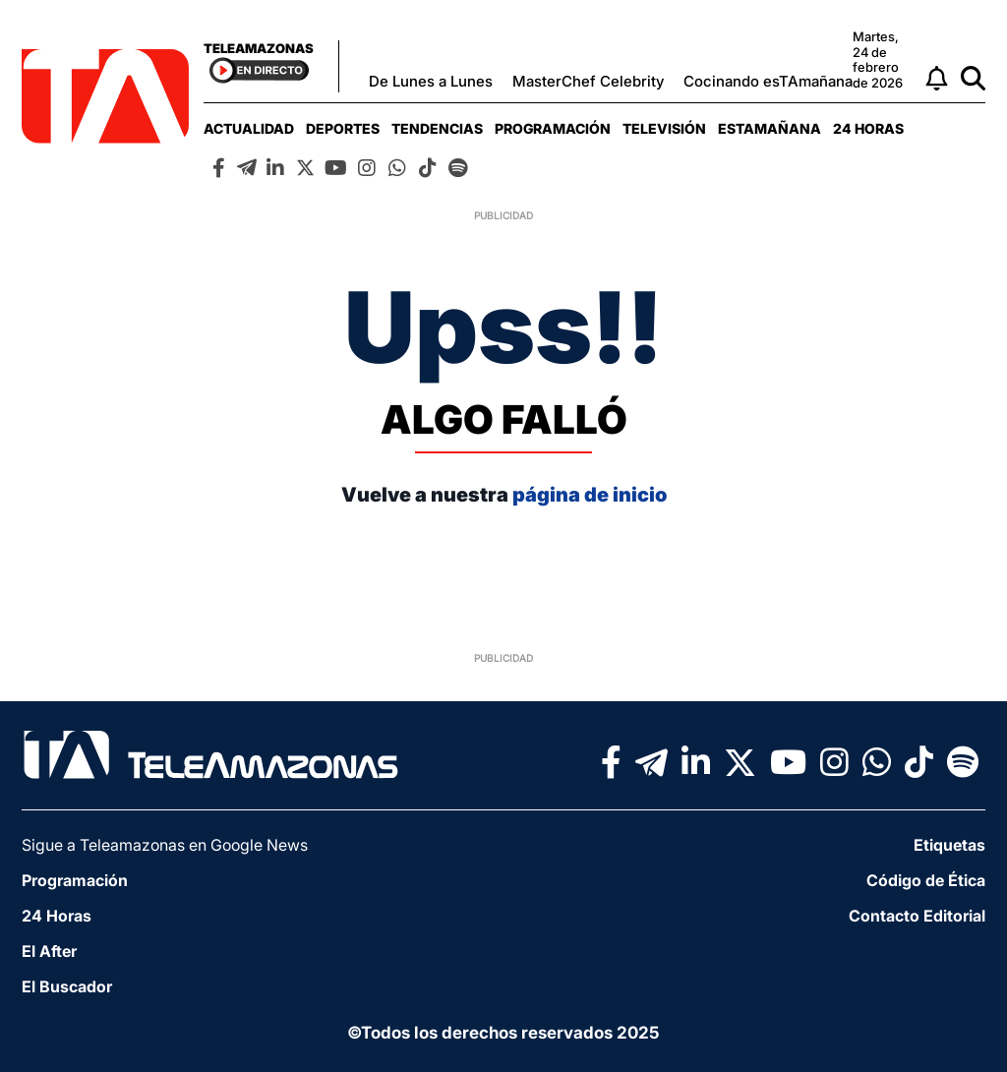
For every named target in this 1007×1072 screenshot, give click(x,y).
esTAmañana (769, 128)
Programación (553, 128)
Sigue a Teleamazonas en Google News (165, 845)
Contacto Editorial (917, 915)
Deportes (343, 128)
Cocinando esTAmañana (768, 81)
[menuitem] (249, 128)
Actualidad (249, 128)
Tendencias (437, 128)
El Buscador (67, 986)
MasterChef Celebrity (588, 81)
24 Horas (868, 128)
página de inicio (589, 494)
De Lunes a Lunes (431, 81)
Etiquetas (949, 845)
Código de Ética (925, 880)
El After (49, 951)
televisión (664, 128)
